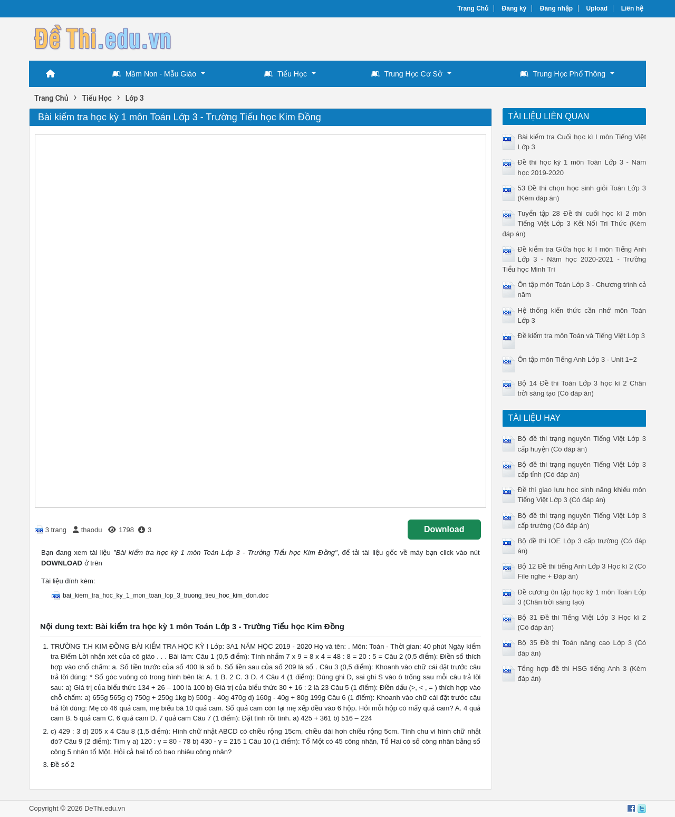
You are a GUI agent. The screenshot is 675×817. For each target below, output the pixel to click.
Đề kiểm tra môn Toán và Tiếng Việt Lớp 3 (581, 336)
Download (444, 529)
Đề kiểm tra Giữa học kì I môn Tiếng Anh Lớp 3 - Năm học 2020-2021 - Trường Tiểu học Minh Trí (575, 259)
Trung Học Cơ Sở (406, 74)
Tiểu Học (285, 74)
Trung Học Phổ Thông (562, 74)
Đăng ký (514, 8)
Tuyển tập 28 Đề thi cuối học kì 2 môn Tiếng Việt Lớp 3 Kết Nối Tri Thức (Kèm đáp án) (575, 223)
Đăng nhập (556, 8)
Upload (597, 8)
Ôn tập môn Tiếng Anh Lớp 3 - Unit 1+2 (577, 359)
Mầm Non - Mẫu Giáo (154, 74)
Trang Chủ (472, 8)
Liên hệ (632, 8)
